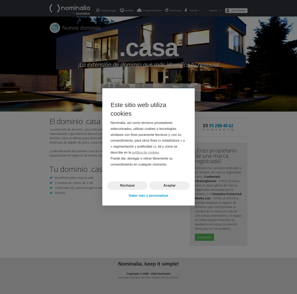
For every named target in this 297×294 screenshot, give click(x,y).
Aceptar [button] (169, 185)
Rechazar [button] (127, 185)
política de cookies (145, 152)
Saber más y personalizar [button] (149, 195)
